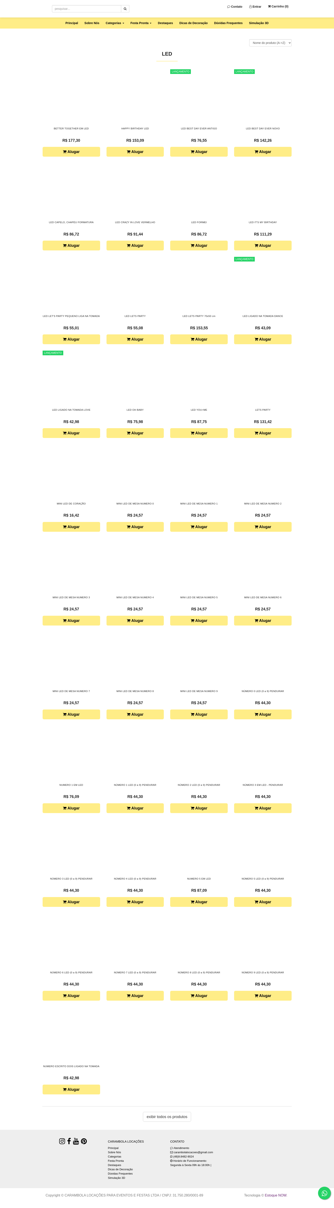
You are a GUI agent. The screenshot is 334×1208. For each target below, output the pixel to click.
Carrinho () (278, 6)
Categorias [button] (115, 23)
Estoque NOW (275, 1195)
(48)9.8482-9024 (183, 1156)
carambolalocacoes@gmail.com (193, 1152)
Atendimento (179, 1148)
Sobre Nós (91, 23)
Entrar (255, 6)
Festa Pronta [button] (141, 23)
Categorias (114, 1156)
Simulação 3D (259, 23)
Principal (71, 23)
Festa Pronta (116, 1160)
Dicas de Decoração (193, 23)
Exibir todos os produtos (167, 1117)
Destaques (165, 23)
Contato (234, 6)
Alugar (71, 152)
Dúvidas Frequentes (228, 23)
